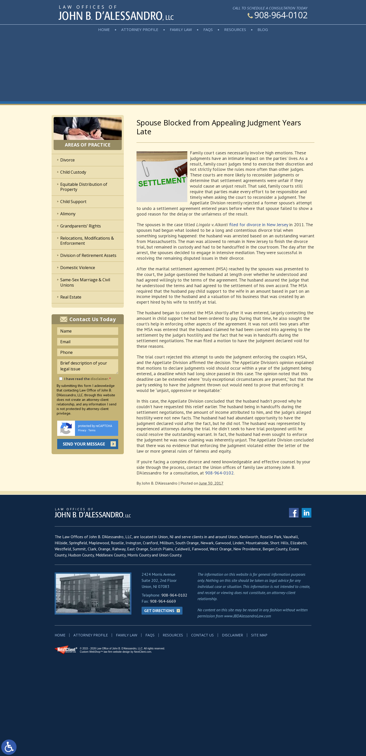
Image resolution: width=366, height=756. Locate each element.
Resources (235, 29)
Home (104, 29)
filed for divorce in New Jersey (258, 224)
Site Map (259, 635)
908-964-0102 (278, 15)
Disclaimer (232, 635)
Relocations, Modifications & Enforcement (87, 240)
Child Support (73, 201)
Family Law (181, 29)
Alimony (67, 214)
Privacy (82, 430)
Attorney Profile (139, 29)
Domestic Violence (77, 267)
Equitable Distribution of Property (83, 187)
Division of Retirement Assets (88, 255)
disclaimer (99, 378)
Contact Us (202, 635)
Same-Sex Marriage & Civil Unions (85, 282)
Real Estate (70, 297)
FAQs (208, 29)
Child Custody (73, 172)
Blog (262, 29)
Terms (92, 430)
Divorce (67, 160)
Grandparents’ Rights (80, 226)
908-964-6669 (163, 601)
